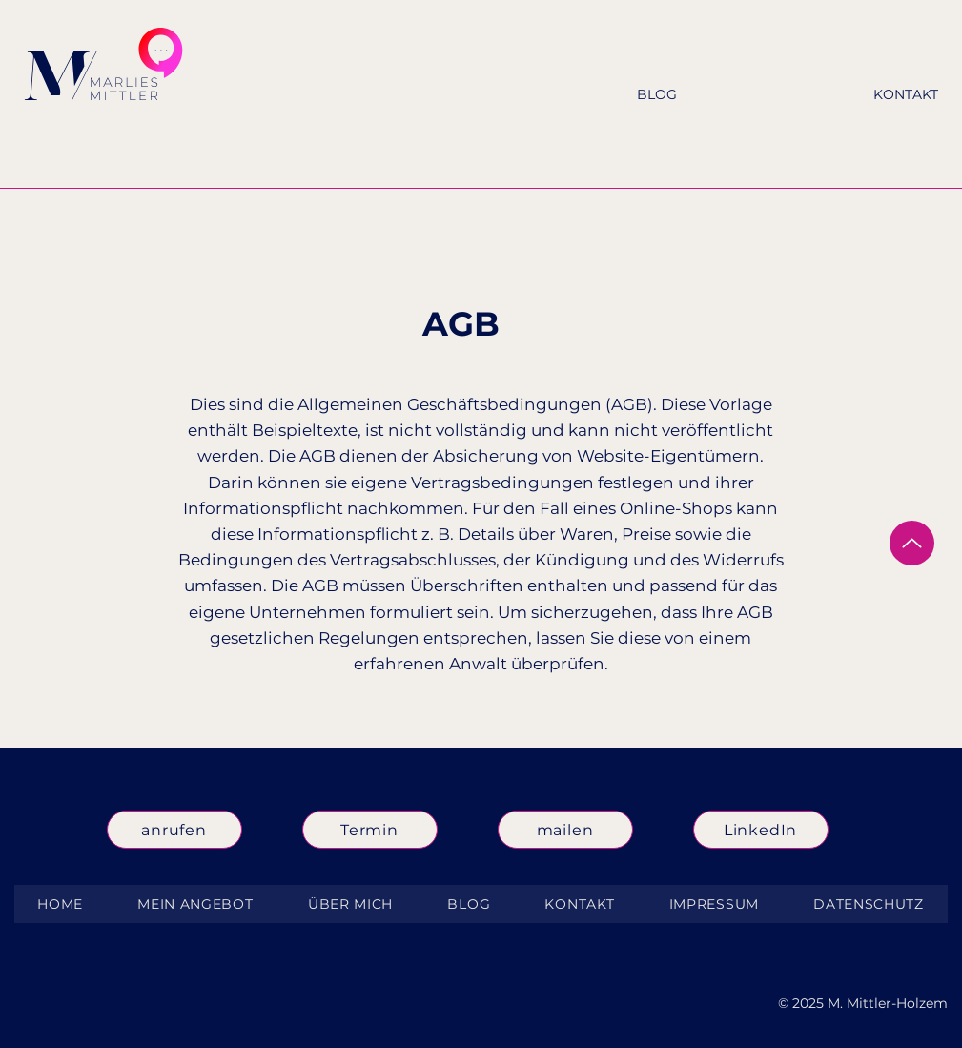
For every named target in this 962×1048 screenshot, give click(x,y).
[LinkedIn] (761, 830)
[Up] (912, 543)
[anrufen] (174, 830)
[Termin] (370, 830)
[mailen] (565, 830)
